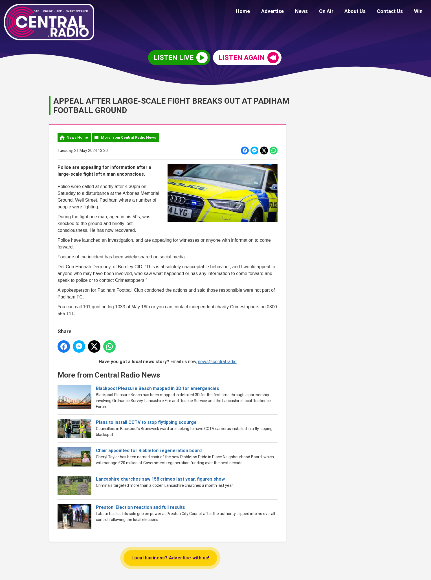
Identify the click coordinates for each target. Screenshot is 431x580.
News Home (77, 137)
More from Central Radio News (128, 137)
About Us (360, 12)
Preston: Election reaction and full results (140, 507)
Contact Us (393, 12)
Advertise (284, 12)
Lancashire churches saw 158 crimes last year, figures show (160, 478)
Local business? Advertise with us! (170, 558)
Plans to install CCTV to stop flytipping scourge (146, 422)
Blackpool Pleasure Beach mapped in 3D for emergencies (157, 388)
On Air (334, 12)
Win (419, 12)
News (311, 12)
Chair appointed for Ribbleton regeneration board (149, 450)
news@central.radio (217, 361)
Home (257, 12)
